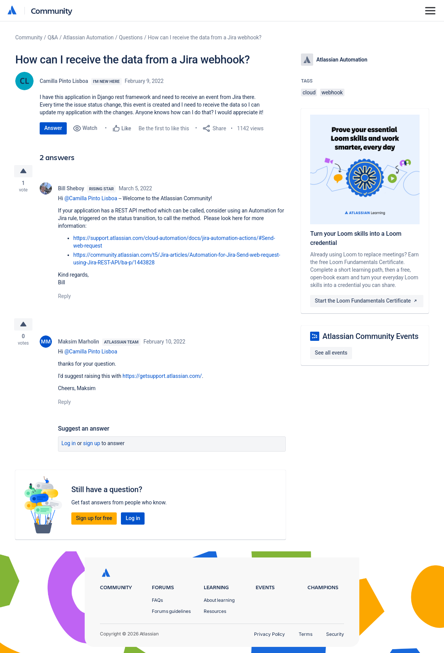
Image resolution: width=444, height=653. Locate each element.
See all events (331, 353)
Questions (131, 37)
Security (335, 634)
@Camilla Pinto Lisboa (90, 199)
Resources (215, 611)
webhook (332, 92)
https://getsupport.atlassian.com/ (162, 378)
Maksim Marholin (78, 344)
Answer (53, 128)
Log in (68, 445)
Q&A (53, 37)
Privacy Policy (269, 634)
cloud (308, 92)
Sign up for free (94, 520)
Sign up (91, 445)
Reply (64, 297)
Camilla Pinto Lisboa (64, 81)
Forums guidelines (171, 611)
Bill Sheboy (71, 189)
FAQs (157, 600)
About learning (219, 600)
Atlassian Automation (88, 37)
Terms (305, 634)
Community (51, 10)
